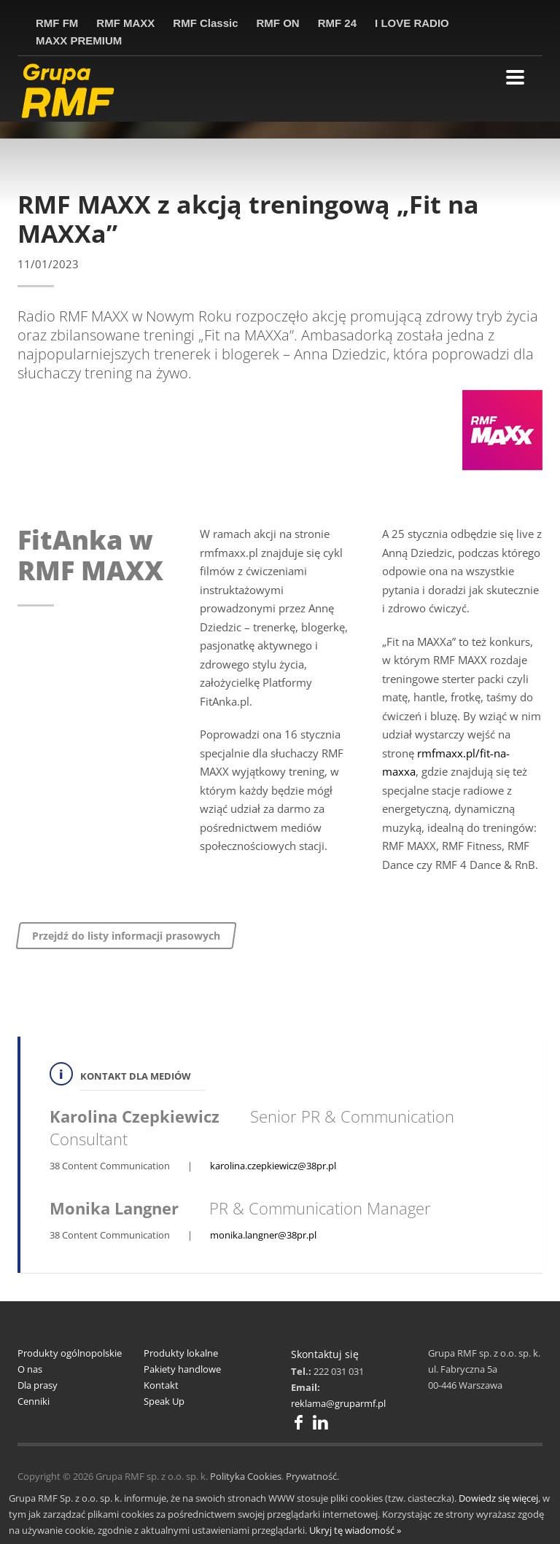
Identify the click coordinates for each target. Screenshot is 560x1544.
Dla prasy (38, 1385)
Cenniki (34, 1401)
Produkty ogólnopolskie (70, 1353)
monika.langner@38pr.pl (263, 1234)
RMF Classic (205, 23)
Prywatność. (312, 1476)
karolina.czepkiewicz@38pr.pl (273, 1165)
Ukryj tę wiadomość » (355, 1530)
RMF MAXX (125, 23)
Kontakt (161, 1385)
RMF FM (57, 23)
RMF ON (278, 23)
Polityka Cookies (245, 1476)
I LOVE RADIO (412, 23)
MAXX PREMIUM (79, 40)
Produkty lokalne (181, 1353)
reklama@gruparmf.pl (338, 1403)
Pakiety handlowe (182, 1369)
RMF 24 (337, 23)
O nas (30, 1369)
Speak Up (164, 1401)
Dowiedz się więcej (498, 1498)
